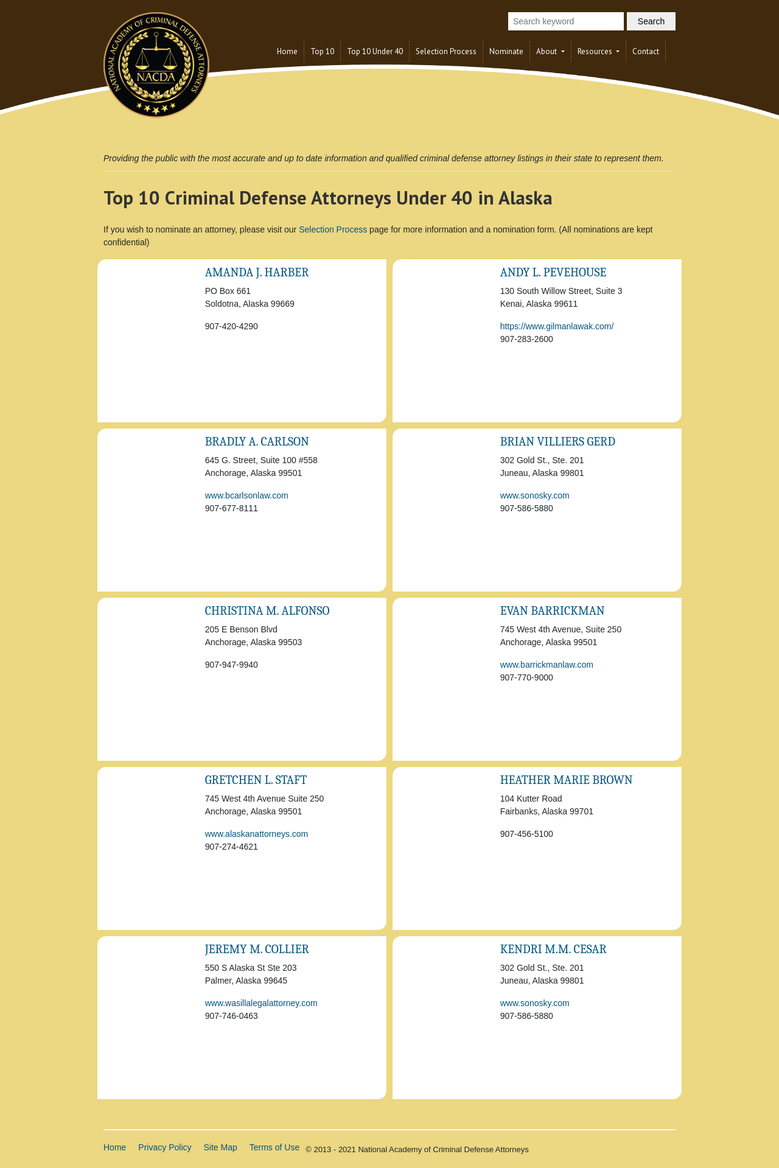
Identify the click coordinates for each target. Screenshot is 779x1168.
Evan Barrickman (552, 611)
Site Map (220, 1147)
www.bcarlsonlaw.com (246, 495)
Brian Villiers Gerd (557, 442)
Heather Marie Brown (566, 780)
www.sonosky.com (535, 495)
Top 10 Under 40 (375, 51)
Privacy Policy (164, 1147)
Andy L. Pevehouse (553, 272)
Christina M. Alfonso (267, 611)
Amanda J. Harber (257, 272)
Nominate (506, 51)
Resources (596, 51)
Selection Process (446, 51)
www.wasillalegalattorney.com (261, 1003)
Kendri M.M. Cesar (553, 949)
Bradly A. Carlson (257, 442)
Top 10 (322, 51)
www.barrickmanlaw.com (546, 665)
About (547, 51)
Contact (645, 51)
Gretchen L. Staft (256, 780)
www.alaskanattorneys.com (257, 834)
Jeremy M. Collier (257, 949)
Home (287, 51)
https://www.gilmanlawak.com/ (557, 326)
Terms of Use (274, 1147)
